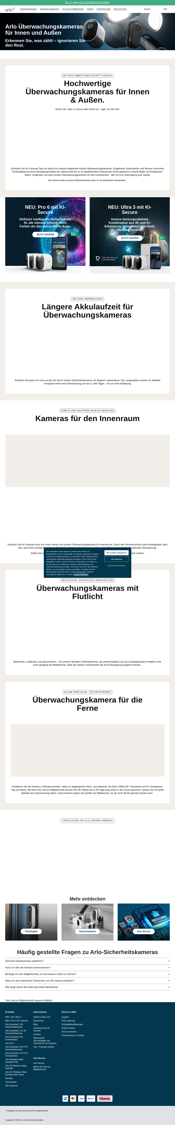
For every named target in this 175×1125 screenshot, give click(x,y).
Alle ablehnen (116, 559)
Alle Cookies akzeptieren (116, 553)
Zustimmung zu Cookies (73, 1035)
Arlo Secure (143, 931)
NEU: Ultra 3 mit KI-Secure (129, 209)
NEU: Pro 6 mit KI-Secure (45, 209)
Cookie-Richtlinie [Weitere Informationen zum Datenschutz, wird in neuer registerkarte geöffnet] (81, 574)
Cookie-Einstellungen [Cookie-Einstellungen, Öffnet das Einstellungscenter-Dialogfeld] (116, 565)
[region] (87, 562)
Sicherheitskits (87, 931)
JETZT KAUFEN (45, 234)
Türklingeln (31, 931)
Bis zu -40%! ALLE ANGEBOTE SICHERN (87, 2)
